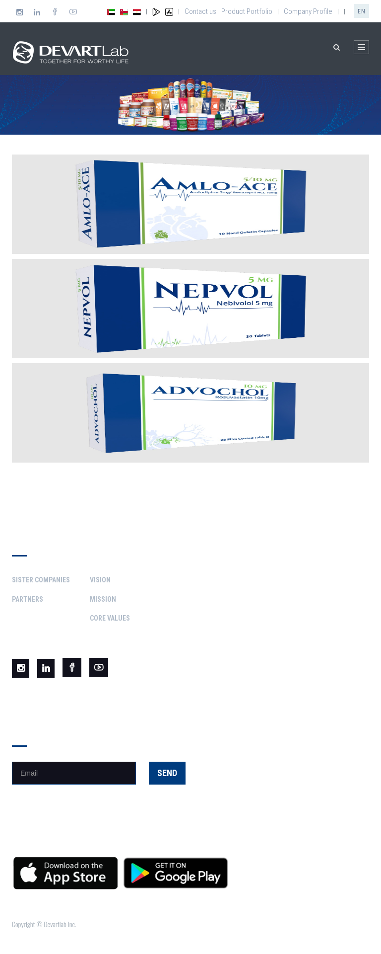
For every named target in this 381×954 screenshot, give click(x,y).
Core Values (110, 618)
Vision (100, 580)
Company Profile (308, 11)
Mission (103, 599)
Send (167, 773)
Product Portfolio (246, 11)
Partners (27, 599)
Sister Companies (41, 580)
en (362, 11)
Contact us (200, 11)
